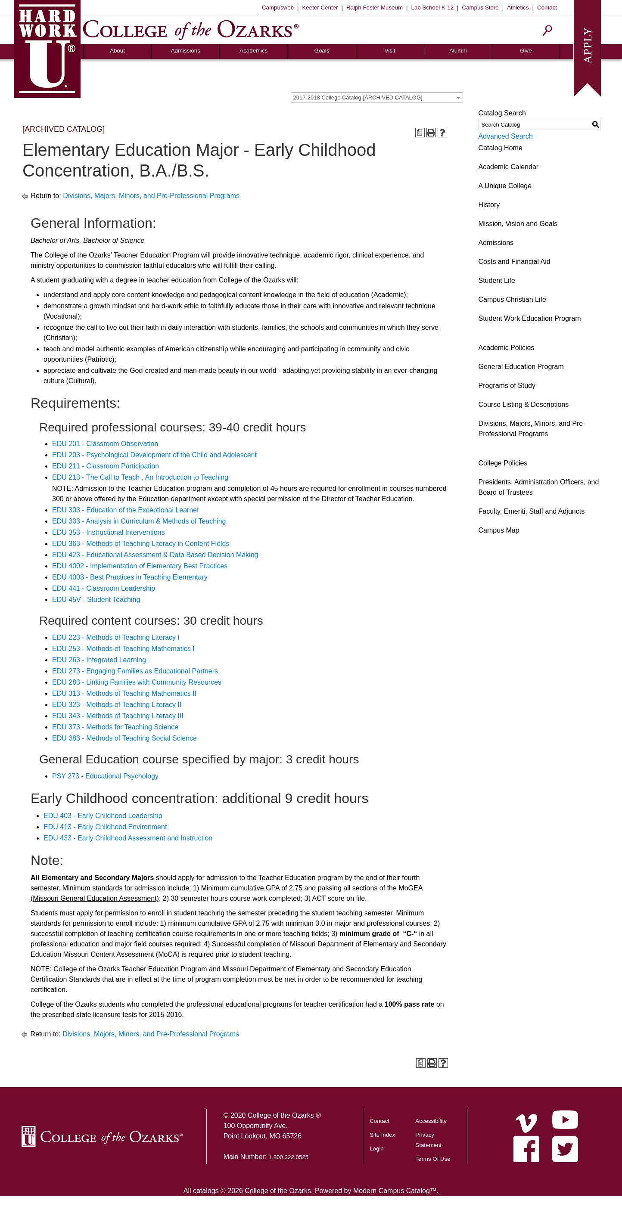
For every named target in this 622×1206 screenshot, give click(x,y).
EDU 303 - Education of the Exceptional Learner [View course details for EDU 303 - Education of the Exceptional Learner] (125, 510)
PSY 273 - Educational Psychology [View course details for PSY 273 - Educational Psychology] (105, 776)
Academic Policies (507, 347)
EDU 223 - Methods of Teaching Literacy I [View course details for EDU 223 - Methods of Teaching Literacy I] (116, 637)
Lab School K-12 (432, 7)
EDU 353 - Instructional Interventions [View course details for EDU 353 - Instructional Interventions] (108, 532)
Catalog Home (500, 148)
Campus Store (480, 7)
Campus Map (499, 530)
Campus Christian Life (512, 299)
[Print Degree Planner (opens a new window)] (420, 132)
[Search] (547, 30)
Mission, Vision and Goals (518, 223)
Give (526, 50)
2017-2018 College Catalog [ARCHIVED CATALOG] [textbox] (358, 97)
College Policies (503, 463)
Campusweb (278, 7)
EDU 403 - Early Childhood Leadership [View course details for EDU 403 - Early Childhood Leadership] (103, 815)
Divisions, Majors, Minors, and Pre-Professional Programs (151, 195)
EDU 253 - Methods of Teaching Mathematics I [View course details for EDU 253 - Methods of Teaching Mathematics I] (123, 648)
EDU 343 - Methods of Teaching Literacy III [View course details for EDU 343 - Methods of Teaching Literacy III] (117, 715)
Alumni (458, 50)
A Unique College (505, 185)
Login (377, 1148)
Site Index (382, 1135)
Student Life (497, 280)
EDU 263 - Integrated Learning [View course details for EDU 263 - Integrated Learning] (99, 659)
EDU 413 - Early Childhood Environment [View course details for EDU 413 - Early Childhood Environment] (105, 827)
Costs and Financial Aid (514, 261)
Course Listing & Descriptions (524, 404)
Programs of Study (507, 385)
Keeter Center (320, 7)
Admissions (185, 50)
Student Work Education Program (530, 318)
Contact (547, 7)
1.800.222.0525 (289, 1157)
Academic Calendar (509, 167)
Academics (253, 50)
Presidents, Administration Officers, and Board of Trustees (539, 487)
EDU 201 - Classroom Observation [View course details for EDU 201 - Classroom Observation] (105, 443)
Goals (322, 50)
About (117, 50)
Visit (390, 50)
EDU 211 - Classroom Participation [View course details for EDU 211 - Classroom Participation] (105, 466)
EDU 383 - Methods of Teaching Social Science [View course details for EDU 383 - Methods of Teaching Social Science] (124, 738)
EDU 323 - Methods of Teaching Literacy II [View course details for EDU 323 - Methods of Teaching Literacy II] (116, 704)
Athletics (518, 7)
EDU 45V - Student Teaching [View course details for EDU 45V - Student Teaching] (96, 599)
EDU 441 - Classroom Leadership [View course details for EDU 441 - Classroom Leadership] (103, 588)
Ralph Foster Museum (374, 7)
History (489, 204)
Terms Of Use (432, 1159)
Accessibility (431, 1121)
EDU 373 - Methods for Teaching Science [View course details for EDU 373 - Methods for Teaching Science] (115, 727)
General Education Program (521, 366)
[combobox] (377, 97)
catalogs (206, 1190)
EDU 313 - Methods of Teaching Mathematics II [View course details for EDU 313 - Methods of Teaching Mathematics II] (124, 693)
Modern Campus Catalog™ (395, 1190)
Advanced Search (506, 136)
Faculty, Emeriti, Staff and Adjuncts (532, 511)
